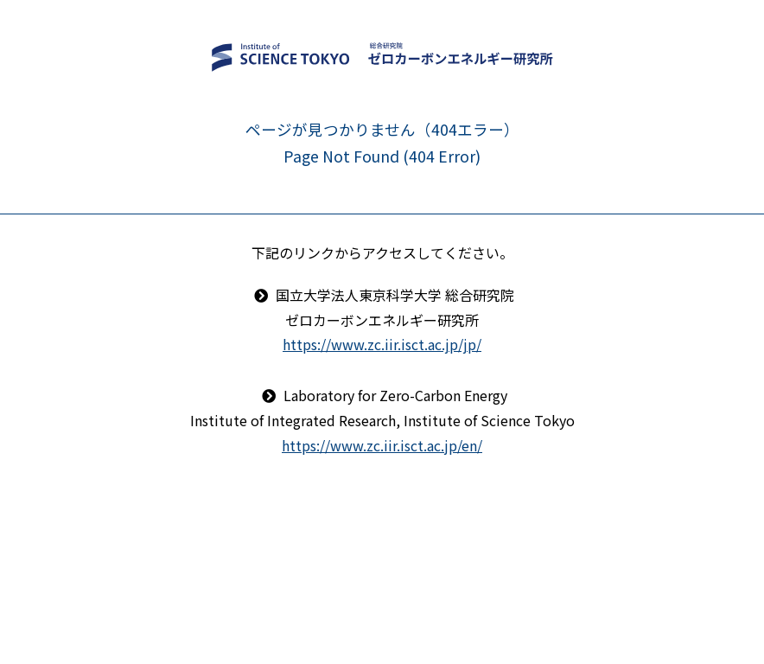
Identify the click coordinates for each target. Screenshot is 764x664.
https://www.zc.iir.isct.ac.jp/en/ (382, 445)
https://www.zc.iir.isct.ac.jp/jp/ (382, 344)
